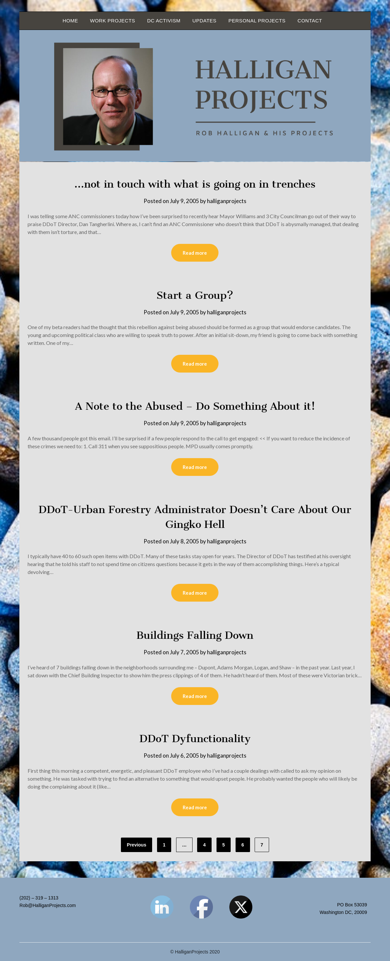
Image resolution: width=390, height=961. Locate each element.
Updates (205, 20)
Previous (136, 844)
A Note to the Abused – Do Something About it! (195, 406)
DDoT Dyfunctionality (195, 738)
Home (70, 20)
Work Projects (112, 20)
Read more (195, 253)
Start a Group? (194, 295)
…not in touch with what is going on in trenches (194, 184)
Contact (310, 20)
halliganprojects (226, 200)
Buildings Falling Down (194, 635)
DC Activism (163, 20)
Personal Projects (257, 20)
